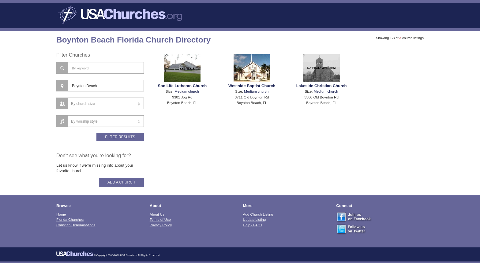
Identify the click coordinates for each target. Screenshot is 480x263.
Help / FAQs (252, 225)
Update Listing (254, 219)
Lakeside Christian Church (321, 85)
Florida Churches (70, 219)
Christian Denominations (75, 225)
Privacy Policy (161, 225)
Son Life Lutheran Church (182, 85)
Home (61, 214)
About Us (157, 214)
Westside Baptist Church (252, 85)
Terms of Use (160, 219)
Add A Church (121, 182)
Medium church (186, 91)
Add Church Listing (258, 214)
